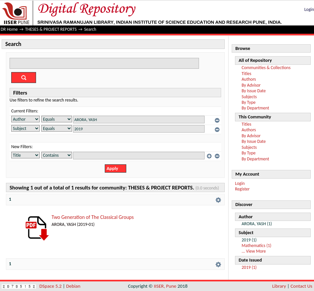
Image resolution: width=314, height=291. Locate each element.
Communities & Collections (266, 67)
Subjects (249, 97)
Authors (249, 79)
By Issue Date (254, 91)
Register (242, 189)
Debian (73, 286)
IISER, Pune (165, 286)
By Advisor (251, 85)
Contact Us (301, 286)
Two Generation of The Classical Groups (93, 217)
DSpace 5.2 (51, 286)
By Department (255, 108)
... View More (254, 251)
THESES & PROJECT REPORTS (51, 29)
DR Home (9, 29)
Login (309, 9)
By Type (248, 102)
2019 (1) (249, 267)
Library (279, 286)
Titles (246, 73)
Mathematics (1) (256, 245)
